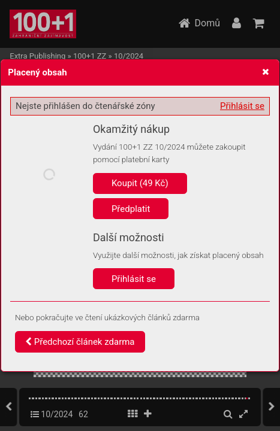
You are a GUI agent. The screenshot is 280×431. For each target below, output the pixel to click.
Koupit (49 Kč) (140, 183)
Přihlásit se (242, 106)
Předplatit (131, 209)
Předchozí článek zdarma (80, 341)
